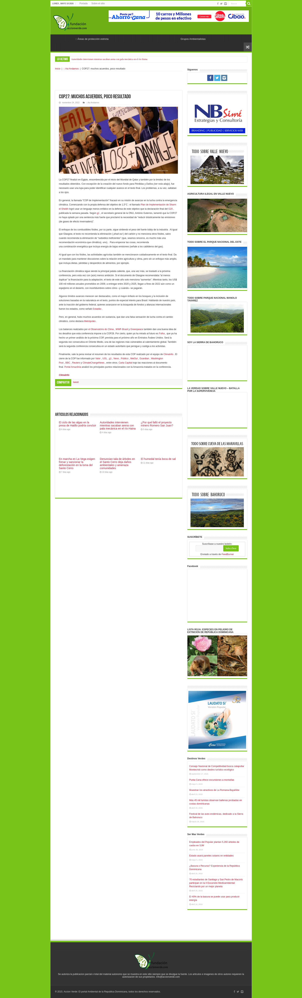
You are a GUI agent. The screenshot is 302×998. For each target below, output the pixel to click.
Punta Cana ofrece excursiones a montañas (211, 780)
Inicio (57, 68)
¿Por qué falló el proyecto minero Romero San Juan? (157, 424)
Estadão (97, 309)
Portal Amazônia (72, 367)
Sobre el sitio (98, 3)
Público (124, 358)
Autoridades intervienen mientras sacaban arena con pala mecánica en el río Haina (109, 59)
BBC (67, 362)
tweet (76, 382)
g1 (98, 213)
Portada (84, 3)
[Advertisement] (119, 81)
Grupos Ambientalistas (193, 39)
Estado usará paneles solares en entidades (211, 855)
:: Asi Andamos (71, 68)
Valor (98, 358)
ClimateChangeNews (93, 362)
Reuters (76, 362)
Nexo (116, 358)
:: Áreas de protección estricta (92, 39)
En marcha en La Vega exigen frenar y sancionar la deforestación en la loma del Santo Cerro (77, 463)
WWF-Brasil (122, 329)
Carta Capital (125, 362)
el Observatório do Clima (101, 329)
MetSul (134, 358)
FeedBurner (228, 554)
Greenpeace (136, 329)
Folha (162, 333)
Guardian (144, 358)
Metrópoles (90, 321)
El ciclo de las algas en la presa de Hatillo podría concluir (77, 424)
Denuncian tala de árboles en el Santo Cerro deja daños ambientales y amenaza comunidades (117, 463)
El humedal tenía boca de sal (158, 458)
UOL (104, 358)
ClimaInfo (168, 354)
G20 (170, 209)
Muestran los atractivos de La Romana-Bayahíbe (214, 790)
